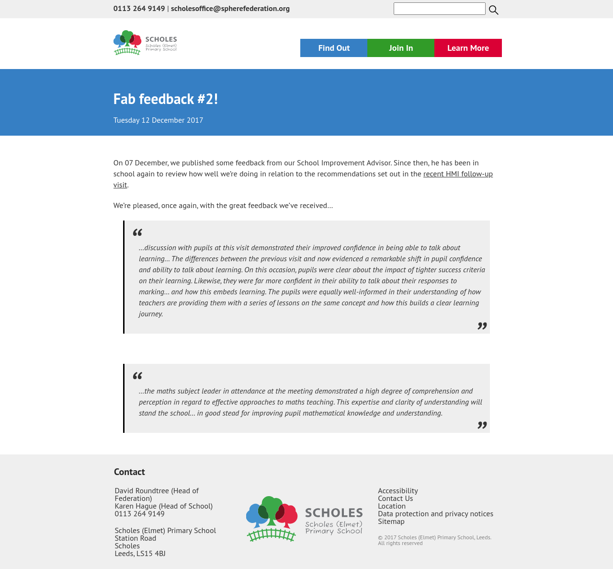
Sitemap (391, 521)
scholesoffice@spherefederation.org (230, 8)
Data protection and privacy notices (435, 513)
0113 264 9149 (139, 8)
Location (392, 506)
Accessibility (398, 490)
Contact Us (395, 498)
